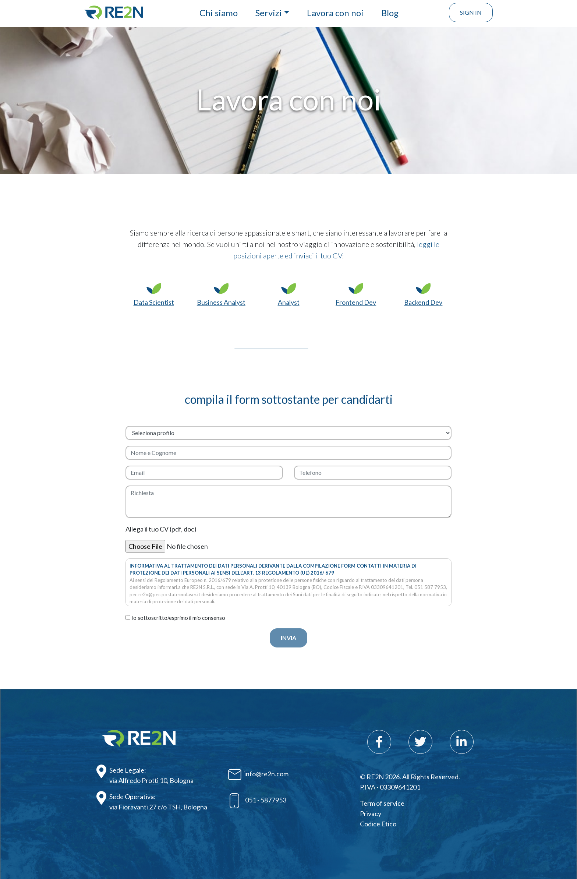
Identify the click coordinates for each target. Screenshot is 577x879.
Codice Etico (378, 824)
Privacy (370, 813)
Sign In (471, 12)
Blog (390, 12)
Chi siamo (218, 12)
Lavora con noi (335, 12)
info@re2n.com (258, 774)
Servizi (268, 12)
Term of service (382, 803)
